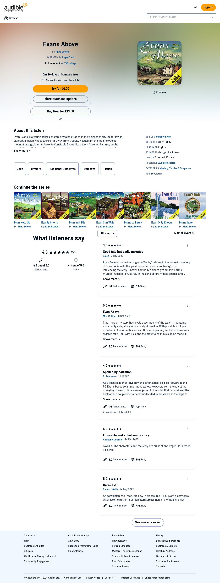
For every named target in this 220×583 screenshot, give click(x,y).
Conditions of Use (73, 577)
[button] (60, 119)
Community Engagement (37, 561)
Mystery (36, 169)
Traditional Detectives (62, 169)
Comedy (160, 566)
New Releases (119, 540)
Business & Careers (166, 545)
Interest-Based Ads (131, 577)
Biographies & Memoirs (168, 540)
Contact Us (30, 535)
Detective (89, 169)
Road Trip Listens (121, 561)
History (159, 535)
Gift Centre (73, 540)
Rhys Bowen (24, 226)
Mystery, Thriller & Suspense (127, 551)
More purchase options (61, 99)
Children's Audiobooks (167, 561)
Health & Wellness (165, 551)
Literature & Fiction (166, 556)
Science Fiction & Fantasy (125, 556)
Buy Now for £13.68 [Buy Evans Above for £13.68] (60, 111)
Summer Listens (121, 566)
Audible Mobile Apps (79, 535)
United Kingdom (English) (157, 577)
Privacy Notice (93, 577)
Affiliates (28, 551)
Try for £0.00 (60, 89)
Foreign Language (121, 545)
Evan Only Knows (189, 222)
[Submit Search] (213, 16)
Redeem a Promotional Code (83, 545)
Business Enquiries (34, 545)
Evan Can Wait (121, 222)
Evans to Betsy (155, 222)
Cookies (109, 577)
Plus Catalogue (76, 551)
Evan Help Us (22, 222)
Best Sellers (118, 535)
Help (195, 7)
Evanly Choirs (55, 222)
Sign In (208, 7)
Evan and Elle (88, 222)
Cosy (20, 169)
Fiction (108, 169)
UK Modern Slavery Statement (40, 556)
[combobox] (181, 16)
